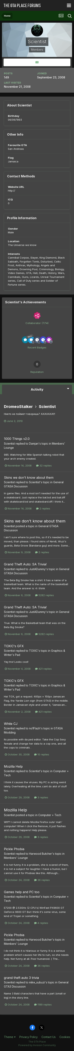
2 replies (43, 508)
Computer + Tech (49, 815)
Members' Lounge (16, 857)
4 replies (41, 922)
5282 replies (44, 595)
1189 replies (43, 1004)
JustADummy (37, 569)
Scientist (47, 406)
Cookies (64, 1037)
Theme (10, 1037)
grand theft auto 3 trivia (21, 978)
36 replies (42, 880)
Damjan (33, 443)
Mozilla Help (13, 766)
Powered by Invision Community (37, 1045)
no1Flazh (34, 728)
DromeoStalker (18, 406)
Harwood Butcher (40, 853)
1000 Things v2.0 (17, 439)
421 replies (43, 668)
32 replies (44, 465)
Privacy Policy (28, 1037)
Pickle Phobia (14, 849)
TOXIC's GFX (14, 646)
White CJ (11, 724)
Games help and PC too (21, 892)
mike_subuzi (37, 982)
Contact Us (48, 1037)
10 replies (41, 754)
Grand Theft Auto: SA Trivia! (25, 564)
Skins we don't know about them (28, 477)
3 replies (41, 797)
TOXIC (33, 650)
